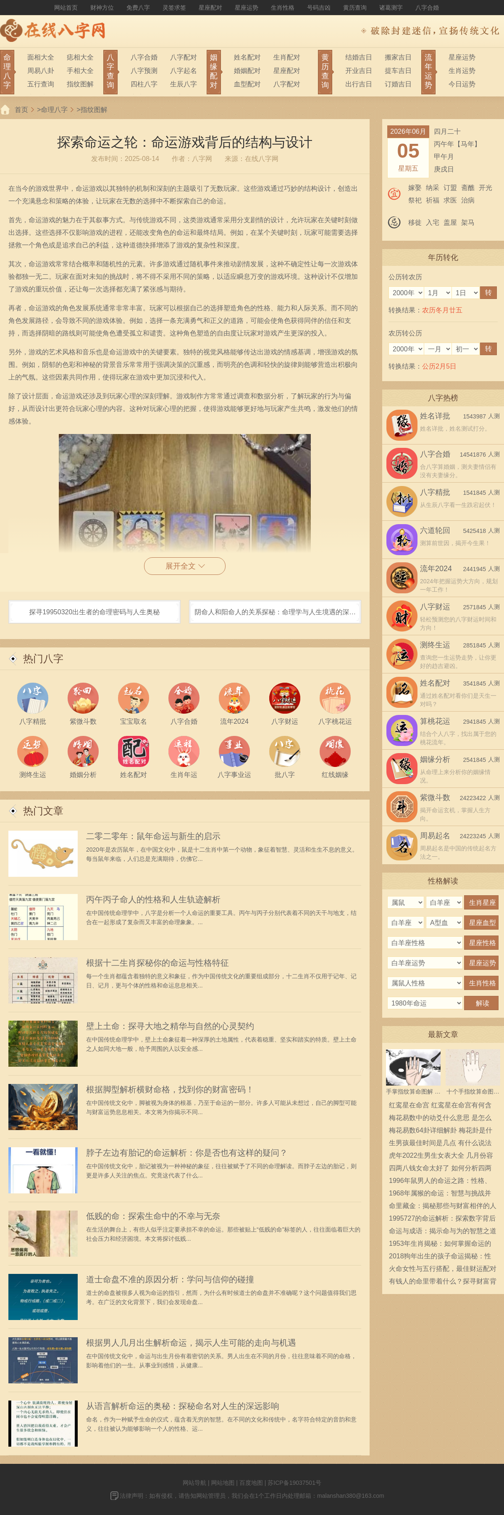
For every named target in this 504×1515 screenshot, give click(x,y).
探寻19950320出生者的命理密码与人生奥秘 (94, 612)
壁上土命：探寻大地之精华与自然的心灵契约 (170, 1026)
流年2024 (436, 568)
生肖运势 (462, 70)
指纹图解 (80, 84)
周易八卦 (40, 70)
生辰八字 (183, 84)
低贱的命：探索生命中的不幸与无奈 (153, 1216)
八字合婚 (427, 7)
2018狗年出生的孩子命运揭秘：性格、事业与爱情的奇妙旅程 (440, 1258)
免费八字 (138, 7)
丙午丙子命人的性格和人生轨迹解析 (153, 899)
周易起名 (435, 836)
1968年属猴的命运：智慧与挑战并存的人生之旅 (440, 1195)
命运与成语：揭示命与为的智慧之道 (442, 1230)
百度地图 (251, 1482)
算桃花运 (435, 721)
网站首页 (66, 7)
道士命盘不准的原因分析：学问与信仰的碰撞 (170, 1279)
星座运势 (246, 7)
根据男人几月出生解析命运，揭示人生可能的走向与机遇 (191, 1342)
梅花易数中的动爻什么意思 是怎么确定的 (440, 1119)
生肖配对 (286, 57)
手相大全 (80, 70)
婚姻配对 (247, 70)
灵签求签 (174, 7)
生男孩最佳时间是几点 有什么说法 (440, 1142)
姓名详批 (435, 416)
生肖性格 (282, 7)
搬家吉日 (398, 57)
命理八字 (54, 109)
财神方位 (102, 7)
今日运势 (462, 84)
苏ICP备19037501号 (294, 1482)
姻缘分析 (435, 759)
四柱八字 (144, 84)
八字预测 (144, 70)
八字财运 (435, 607)
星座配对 (210, 7)
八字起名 (183, 70)
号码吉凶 (319, 7)
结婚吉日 (358, 57)
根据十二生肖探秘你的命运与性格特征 (157, 962)
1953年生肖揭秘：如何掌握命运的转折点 (440, 1245)
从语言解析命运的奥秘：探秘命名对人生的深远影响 (182, 1406)
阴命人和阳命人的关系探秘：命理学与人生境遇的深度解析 (275, 615)
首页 (21, 109)
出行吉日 (358, 84)
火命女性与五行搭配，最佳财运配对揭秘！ (442, 1270)
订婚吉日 (398, 84)
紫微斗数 (435, 797)
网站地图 (222, 1482)
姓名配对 (247, 57)
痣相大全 (80, 57)
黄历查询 (355, 7)
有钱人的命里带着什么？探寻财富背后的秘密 (442, 1283)
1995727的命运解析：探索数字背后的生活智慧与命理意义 (442, 1220)
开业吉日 (358, 70)
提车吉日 (398, 70)
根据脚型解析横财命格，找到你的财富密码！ (170, 1089)
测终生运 (435, 645)
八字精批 (435, 492)
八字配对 (183, 57)
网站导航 (194, 1482)
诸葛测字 (391, 7)
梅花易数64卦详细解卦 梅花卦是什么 (440, 1132)
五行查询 (40, 84)
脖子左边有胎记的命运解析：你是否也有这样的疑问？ (187, 1152)
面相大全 (40, 57)
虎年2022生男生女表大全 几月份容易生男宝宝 (441, 1157)
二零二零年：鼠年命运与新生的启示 (153, 836)
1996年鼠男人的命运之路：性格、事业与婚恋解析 (440, 1182)
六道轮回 (435, 530)
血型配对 (247, 84)
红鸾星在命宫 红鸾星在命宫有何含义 (440, 1107)
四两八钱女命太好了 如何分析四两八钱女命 (440, 1169)
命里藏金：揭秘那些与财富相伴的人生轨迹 (442, 1207)
